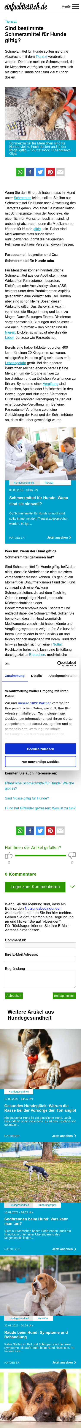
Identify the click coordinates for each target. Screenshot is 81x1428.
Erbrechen (37, 655)
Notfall (57, 644)
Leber (9, 337)
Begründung (15, 969)
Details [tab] (36, 675)
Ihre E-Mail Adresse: (21, 954)
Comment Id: (15, 940)
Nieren (10, 332)
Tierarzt (11, 21)
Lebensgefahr (15, 363)
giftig (37, 229)
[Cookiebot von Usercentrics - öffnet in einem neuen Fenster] (57, 663)
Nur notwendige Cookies (41, 761)
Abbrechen (13, 995)
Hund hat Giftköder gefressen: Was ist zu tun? (40, 808)
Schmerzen (22, 198)
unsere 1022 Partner (34, 703)
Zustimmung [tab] (15, 675)
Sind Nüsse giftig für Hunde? (27, 798)
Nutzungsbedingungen (43, 908)
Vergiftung (50, 384)
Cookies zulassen (40, 749)
